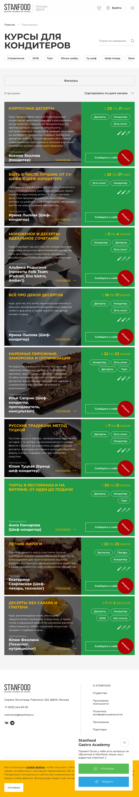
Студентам (100, 693)
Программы (101, 722)
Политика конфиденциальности (108, 713)
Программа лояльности (101, 702)
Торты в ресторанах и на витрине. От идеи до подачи (41, 487)
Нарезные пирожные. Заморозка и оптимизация (39, 356)
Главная (9, 24)
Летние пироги (25, 544)
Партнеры (100, 729)
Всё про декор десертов (36, 295)
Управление (15, 58)
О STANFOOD (102, 685)
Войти (113, 8)
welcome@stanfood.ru (19, 714)
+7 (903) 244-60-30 (16, 707)
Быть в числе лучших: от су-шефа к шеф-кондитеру (40, 176)
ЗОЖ (35, 58)
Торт (50, 58)
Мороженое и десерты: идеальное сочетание (34, 236)
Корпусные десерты (31, 108)
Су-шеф (91, 58)
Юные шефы (69, 58)
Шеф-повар (112, 58)
